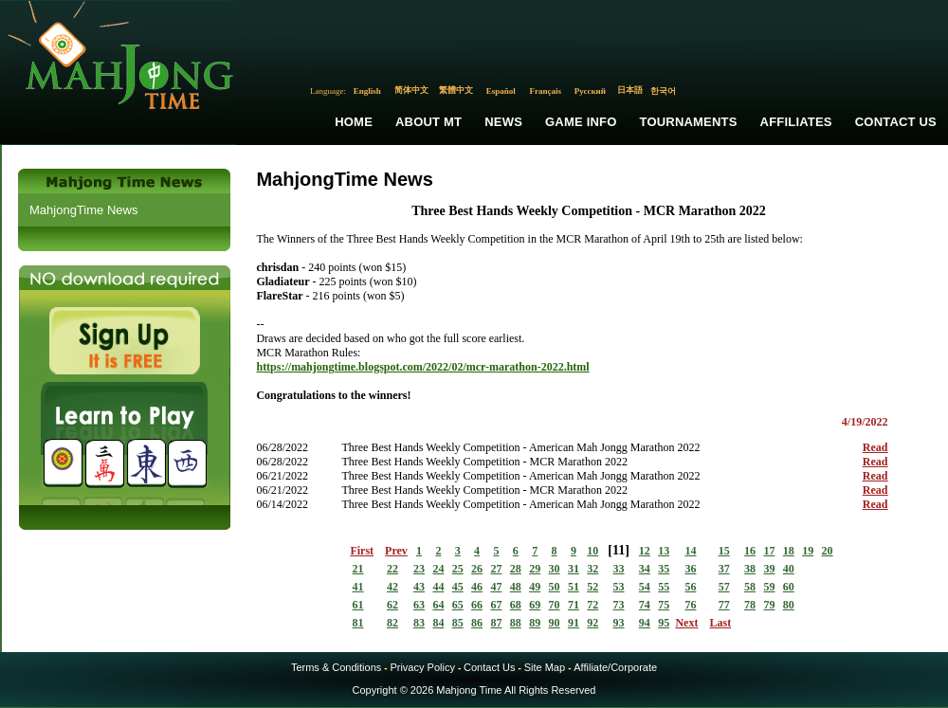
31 (573, 568)
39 (769, 568)
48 (515, 586)
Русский (590, 91)
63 (419, 604)
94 (644, 622)
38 (750, 568)
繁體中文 (456, 90)
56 (690, 586)
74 (644, 604)
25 (458, 568)
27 (495, 568)
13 (663, 550)
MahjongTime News (83, 210)
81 (358, 622)
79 (769, 604)
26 (477, 568)
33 (619, 568)
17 (769, 550)
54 (644, 586)
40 (788, 568)
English (367, 91)
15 (724, 550)
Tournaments (689, 122)
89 (534, 622)
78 (750, 604)
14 (690, 550)
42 (392, 586)
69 (534, 604)
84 (438, 622)
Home (354, 122)
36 (690, 568)
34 (644, 568)
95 (663, 622)
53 (619, 586)
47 (495, 586)
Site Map (544, 667)
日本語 (630, 90)
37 (724, 568)
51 (573, 586)
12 (644, 550)
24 (438, 568)
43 (419, 586)
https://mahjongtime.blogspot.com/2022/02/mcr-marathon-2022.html (422, 366)
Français (546, 91)
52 (592, 586)
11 (618, 550)
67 (495, 604)
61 (358, 604)
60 (788, 586)
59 (769, 586)
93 (619, 622)
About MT (428, 122)
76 (690, 604)
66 (477, 604)
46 (477, 586)
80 (788, 604)
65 (458, 604)
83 (419, 622)
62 (392, 604)
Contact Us (896, 122)
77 (724, 604)
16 (750, 550)
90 (554, 622)
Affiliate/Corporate (615, 667)
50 (554, 586)
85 (458, 622)
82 (392, 622)
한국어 (663, 91)
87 (495, 622)
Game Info (580, 122)
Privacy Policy (422, 667)
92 (592, 622)
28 (515, 568)
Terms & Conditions (336, 667)
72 (592, 604)
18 (788, 550)
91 (573, 622)
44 (438, 586)
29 (534, 568)
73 (619, 604)
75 (663, 604)
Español (501, 91)
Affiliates (796, 122)
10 (592, 550)
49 (534, 586)
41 (358, 586)
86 (477, 622)
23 (419, 568)
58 (750, 586)
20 (827, 550)
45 (458, 586)
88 (515, 622)
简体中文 (411, 90)
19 (807, 550)
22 (392, 568)
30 (554, 568)
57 (724, 586)
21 (358, 568)
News (503, 122)
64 (438, 604)
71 (573, 604)
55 (663, 586)
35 (663, 568)
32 (592, 568)
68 (515, 604)
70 (554, 604)
